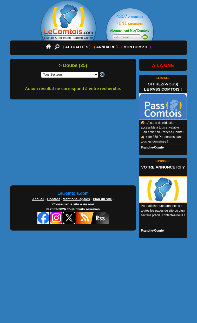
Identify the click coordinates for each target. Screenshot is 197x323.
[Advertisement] (98, 144)
